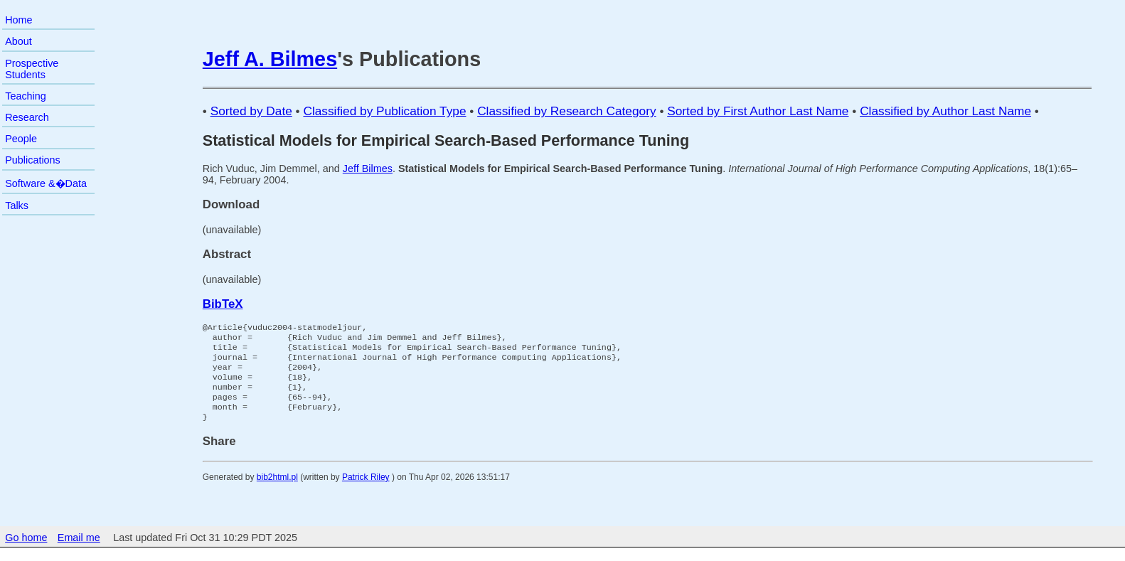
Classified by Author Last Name (945, 111)
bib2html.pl (277, 491)
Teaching (25, 96)
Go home (26, 551)
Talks (16, 205)
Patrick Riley (366, 491)
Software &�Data (46, 183)
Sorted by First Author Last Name (757, 111)
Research (27, 117)
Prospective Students (31, 69)
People (21, 138)
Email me (79, 551)
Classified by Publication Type (384, 111)
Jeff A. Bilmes (270, 59)
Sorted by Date (251, 111)
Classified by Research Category (566, 111)
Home (18, 20)
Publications (32, 160)
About (18, 41)
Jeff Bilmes (368, 168)
